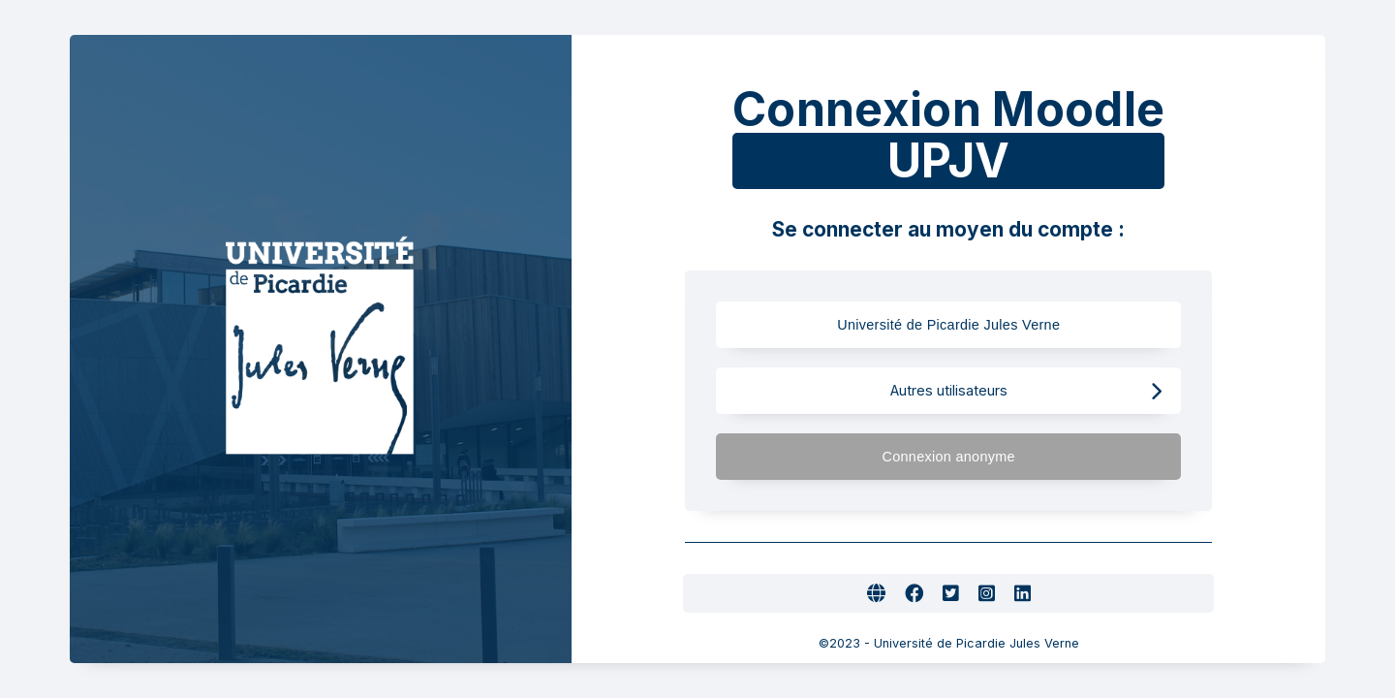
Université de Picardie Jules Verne (984, 325)
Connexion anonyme (1022, 457)
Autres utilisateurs (1026, 391)
